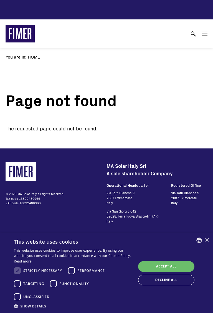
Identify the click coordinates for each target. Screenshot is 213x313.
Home (34, 57)
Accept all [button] (166, 266)
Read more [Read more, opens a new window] (23, 261)
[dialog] (106, 273)
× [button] (207, 240)
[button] (73, 306)
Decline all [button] (166, 279)
